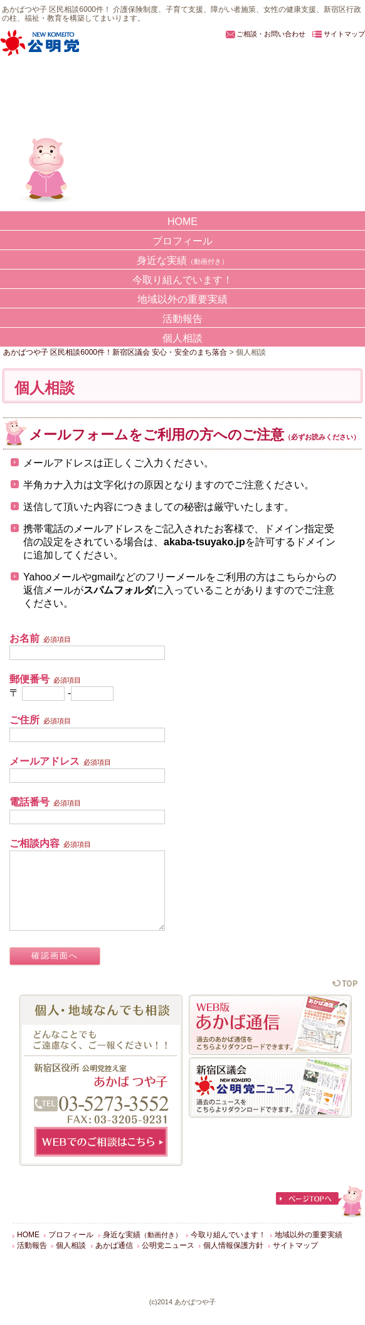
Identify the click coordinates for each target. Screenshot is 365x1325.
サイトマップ (344, 34)
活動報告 (182, 318)
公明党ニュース (168, 1260)
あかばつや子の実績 (37, 166)
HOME (182, 221)
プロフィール (182, 241)
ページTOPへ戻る (320, 1216)
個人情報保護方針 (233, 1260)
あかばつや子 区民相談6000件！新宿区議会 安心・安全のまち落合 (115, 92)
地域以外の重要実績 (182, 299)
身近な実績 (182, 260)
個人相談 (182, 338)
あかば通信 (114, 1260)
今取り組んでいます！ (182, 280)
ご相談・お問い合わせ (270, 34)
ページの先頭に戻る (345, 998)
